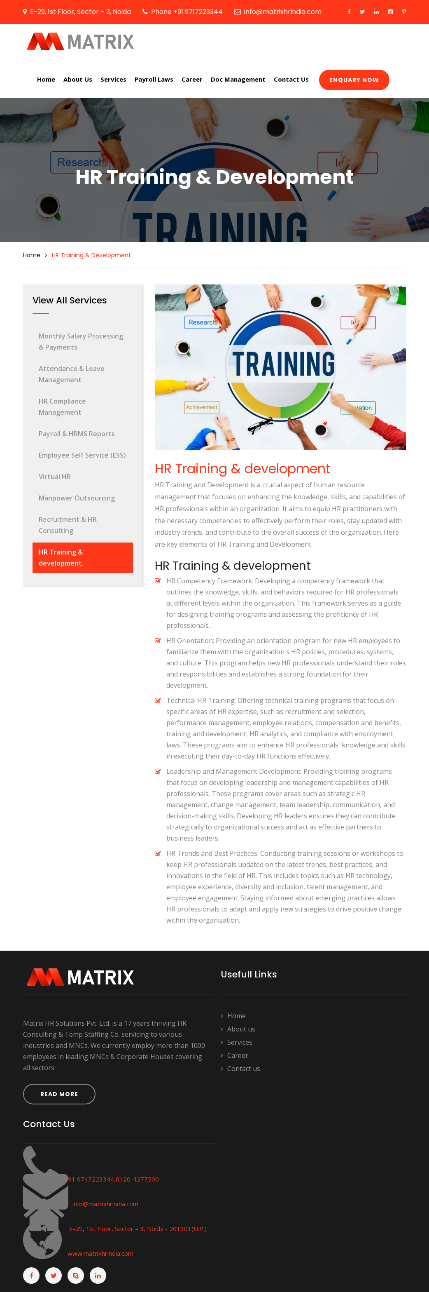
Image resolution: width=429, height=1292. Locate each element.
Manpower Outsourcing (77, 498)
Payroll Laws (154, 79)
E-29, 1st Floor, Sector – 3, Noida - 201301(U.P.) (138, 1228)
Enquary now (354, 80)
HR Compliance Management (62, 407)
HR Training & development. (61, 557)
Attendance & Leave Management (72, 374)
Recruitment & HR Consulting (68, 525)
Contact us (240, 1068)
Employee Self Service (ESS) (82, 455)
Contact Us (291, 79)
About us (77, 79)
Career (192, 79)
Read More (59, 1094)
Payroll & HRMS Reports (77, 433)
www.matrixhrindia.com (99, 1253)
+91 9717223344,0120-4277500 (111, 1179)
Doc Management (238, 79)
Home (46, 79)
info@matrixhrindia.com (105, 1204)
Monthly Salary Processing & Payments (81, 341)
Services (113, 79)
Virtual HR (55, 476)
